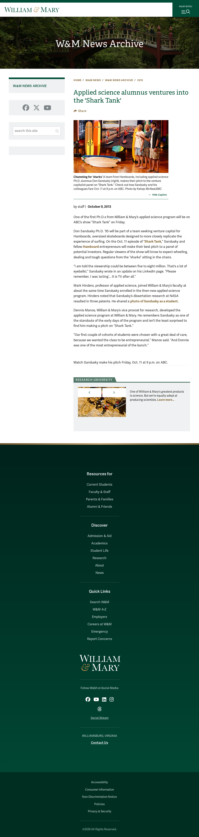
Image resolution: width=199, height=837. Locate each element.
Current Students (99, 485)
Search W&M (99, 602)
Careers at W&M (100, 624)
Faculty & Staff (99, 492)
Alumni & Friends (99, 507)
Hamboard (91, 247)
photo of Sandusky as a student (154, 301)
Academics (99, 543)
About (99, 565)
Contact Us (99, 743)
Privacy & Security (99, 811)
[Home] (31, 9)
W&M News (93, 80)
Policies (99, 804)
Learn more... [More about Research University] (166, 400)
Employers (99, 617)
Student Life (99, 551)
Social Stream (99, 718)
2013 (140, 80)
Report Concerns (99, 639)
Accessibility (99, 782)
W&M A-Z (99, 610)
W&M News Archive (99, 44)
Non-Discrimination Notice (99, 797)
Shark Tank (153, 241)
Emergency (99, 632)
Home (77, 80)
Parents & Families (99, 499)
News (100, 573)
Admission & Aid (99, 536)
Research (99, 558)
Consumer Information (99, 789)
